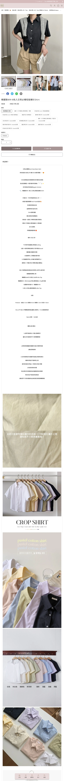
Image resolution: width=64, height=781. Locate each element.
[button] (61, 83)
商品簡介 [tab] (5, 162)
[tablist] (32, 162)
